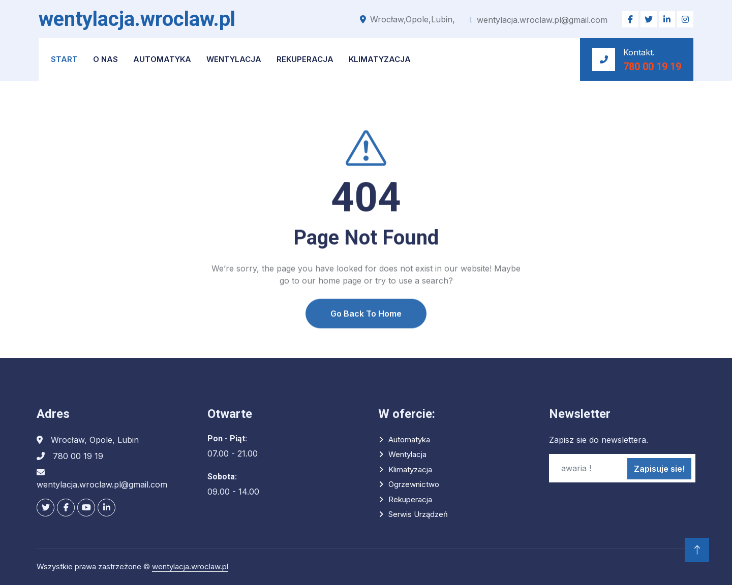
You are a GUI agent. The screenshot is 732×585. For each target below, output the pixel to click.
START (64, 59)
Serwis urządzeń (418, 514)
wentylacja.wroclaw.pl (190, 566)
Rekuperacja (305, 59)
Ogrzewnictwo (413, 484)
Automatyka (162, 59)
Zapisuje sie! (659, 469)
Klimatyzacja (380, 59)
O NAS (105, 59)
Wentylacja (233, 59)
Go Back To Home (366, 337)
